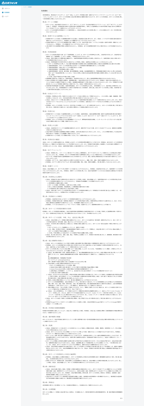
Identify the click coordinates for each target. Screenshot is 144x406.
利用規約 (30, 7)
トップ (24, 7)
